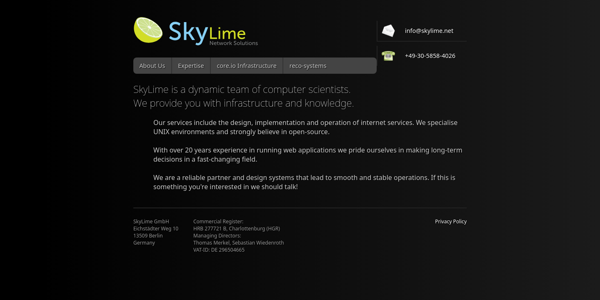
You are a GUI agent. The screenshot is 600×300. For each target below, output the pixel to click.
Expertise (191, 66)
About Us (152, 66)
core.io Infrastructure (247, 66)
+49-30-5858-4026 (430, 56)
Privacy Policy (451, 221)
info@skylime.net (429, 31)
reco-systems (308, 66)
